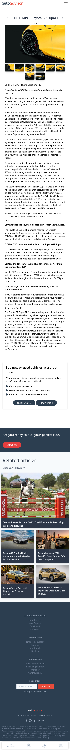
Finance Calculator (35, 641)
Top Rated (35, 626)
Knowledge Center (35, 666)
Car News (35, 629)
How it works (35, 648)
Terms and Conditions (35, 663)
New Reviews (35, 620)
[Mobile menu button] (65, 3)
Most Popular (35, 623)
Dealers (35, 651)
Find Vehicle (46, 402)
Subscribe (45, 686)
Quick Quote (24, 402)
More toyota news (14, 467)
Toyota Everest (33, 213)
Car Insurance (35, 672)
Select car (12, 444)
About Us (35, 645)
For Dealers (35, 669)
